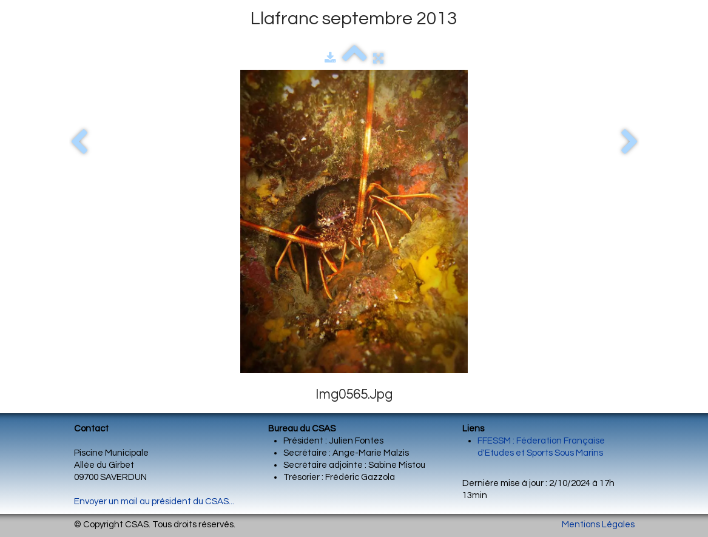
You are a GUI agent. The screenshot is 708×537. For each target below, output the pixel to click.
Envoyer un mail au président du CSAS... (154, 501)
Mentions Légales (598, 524)
